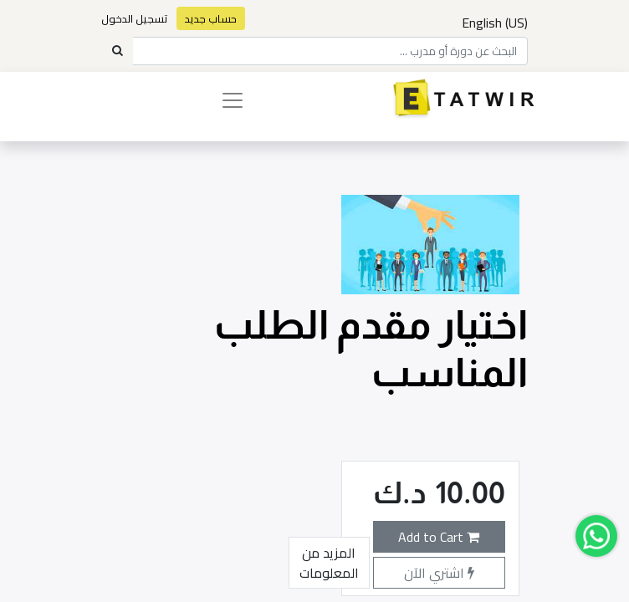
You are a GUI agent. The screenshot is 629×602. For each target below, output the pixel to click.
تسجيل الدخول (134, 18)
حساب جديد (211, 18)
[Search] (117, 51)
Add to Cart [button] (438, 536)
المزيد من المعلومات (329, 562)
